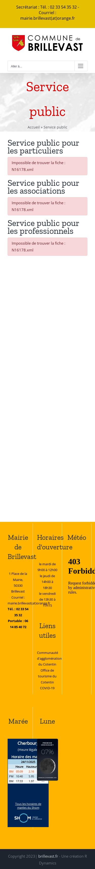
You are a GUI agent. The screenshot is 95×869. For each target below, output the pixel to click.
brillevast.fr (48, 856)
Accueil (34, 127)
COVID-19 (47, 688)
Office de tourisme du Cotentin (47, 676)
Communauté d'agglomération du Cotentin (49, 658)
